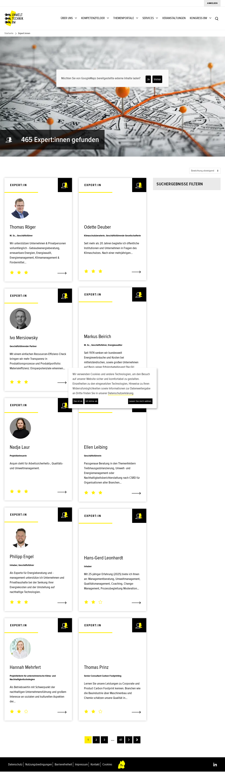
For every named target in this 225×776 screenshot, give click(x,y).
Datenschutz (15, 769)
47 (120, 744)
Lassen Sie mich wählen (140, 401)
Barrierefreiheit (63, 769)
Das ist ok (78, 401)
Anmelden (212, 3)
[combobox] (182, 206)
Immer (157, 79)
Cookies (107, 769)
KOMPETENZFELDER (93, 18)
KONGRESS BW (198, 18)
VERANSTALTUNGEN (174, 18)
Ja (148, 79)
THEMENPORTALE (123, 18)
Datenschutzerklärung (120, 393)
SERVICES (148, 18)
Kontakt (95, 769)
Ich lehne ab (91, 401)
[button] (182, 238)
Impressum (81, 769)
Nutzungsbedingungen (38, 769)
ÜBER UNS (67, 18)
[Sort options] (205, 171)
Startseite (8, 33)
